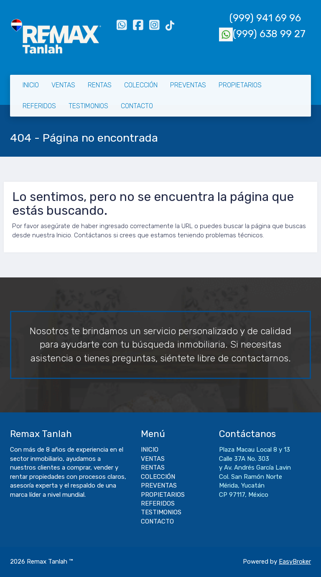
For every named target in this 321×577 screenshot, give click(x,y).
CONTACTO (137, 106)
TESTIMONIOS (88, 106)
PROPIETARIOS (240, 85)
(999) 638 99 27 (262, 34)
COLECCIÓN (141, 85)
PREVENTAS (188, 85)
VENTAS (63, 85)
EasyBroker (295, 561)
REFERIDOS (39, 106)
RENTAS (100, 85)
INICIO (31, 85)
